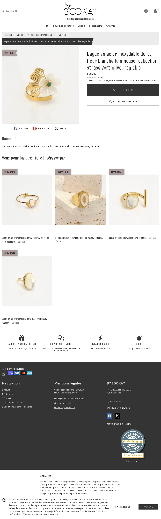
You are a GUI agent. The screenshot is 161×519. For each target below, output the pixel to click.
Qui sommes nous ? (12, 402)
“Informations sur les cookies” (67, 511)
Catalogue (7, 394)
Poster (60, 128)
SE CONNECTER (123, 90)
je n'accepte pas (122, 506)
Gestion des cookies (63, 403)
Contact (6, 398)
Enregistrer (41, 128)
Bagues (62, 34)
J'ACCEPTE (148, 506)
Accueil (8, 34)
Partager (21, 128)
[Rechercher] (3, 11)
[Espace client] (146, 11)
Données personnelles (64, 407)
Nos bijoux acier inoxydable (41, 34)
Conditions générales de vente (17, 406)
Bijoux (20, 34)
